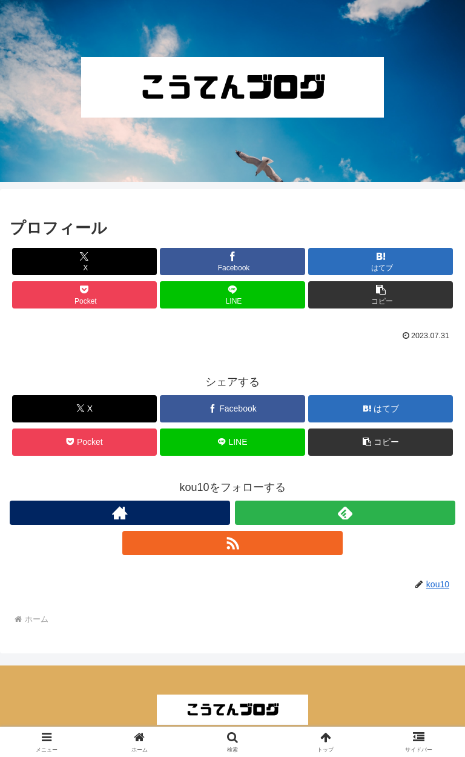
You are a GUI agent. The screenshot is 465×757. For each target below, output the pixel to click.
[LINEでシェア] (232, 294)
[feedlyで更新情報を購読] (345, 513)
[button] (380, 294)
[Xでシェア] (84, 261)
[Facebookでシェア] (232, 261)
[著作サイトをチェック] (120, 513)
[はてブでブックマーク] (380, 261)
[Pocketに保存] (84, 294)
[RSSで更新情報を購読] (232, 543)
